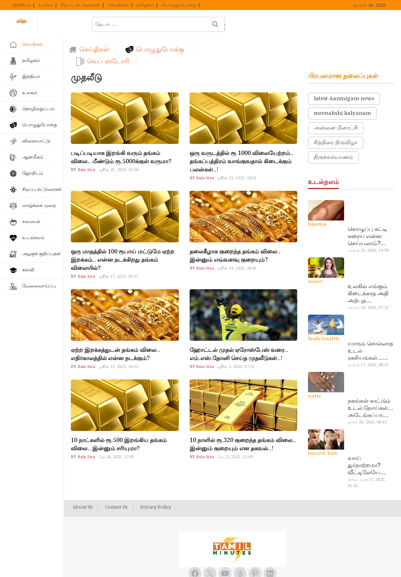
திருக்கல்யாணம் (333, 127)
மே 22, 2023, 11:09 (235, 427)
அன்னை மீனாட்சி (336, 98)
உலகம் (45, 5)
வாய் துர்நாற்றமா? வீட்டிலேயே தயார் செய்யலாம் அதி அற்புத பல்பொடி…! (370, 436)
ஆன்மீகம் (32, 157)
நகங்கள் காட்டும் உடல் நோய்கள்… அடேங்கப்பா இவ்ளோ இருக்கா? (370, 378)
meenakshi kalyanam (342, 83)
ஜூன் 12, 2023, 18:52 (118, 337)
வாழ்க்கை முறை (39, 205)
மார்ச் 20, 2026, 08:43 (367, 392)
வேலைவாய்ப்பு (39, 286)
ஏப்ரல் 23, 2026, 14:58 (368, 221)
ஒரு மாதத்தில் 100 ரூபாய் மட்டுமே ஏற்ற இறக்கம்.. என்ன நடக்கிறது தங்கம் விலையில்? (122, 230)
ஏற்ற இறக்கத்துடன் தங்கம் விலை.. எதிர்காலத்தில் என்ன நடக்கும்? (115, 324)
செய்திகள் (118, 5)
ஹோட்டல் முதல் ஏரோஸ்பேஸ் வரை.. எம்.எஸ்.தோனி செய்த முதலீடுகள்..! (239, 324)
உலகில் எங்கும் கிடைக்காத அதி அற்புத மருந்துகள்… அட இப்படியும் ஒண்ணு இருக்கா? (370, 264)
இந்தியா (22, 5)
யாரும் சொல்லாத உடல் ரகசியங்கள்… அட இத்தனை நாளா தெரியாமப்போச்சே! (370, 321)
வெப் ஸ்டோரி (282, 24)
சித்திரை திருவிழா (336, 113)
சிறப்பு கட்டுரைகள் (80, 5)
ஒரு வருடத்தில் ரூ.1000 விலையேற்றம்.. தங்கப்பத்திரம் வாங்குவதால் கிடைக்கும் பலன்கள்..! (242, 132)
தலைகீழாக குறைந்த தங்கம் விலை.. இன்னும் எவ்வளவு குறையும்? (235, 226)
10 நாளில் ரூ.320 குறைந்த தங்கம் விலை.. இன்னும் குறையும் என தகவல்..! (243, 415)
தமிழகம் (145, 5)
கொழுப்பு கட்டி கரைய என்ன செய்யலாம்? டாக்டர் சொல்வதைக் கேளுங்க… (367, 207)
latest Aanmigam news (344, 69)
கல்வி (28, 270)
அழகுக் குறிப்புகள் (41, 254)
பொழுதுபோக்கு (178, 5)
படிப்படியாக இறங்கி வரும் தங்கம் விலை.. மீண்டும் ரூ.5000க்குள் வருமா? (121, 128)
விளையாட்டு (36, 141)
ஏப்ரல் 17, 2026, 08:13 (368, 335)
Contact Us (116, 477)
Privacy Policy (155, 477)
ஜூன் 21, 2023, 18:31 (237, 148)
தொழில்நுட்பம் (38, 109)
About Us (83, 477)
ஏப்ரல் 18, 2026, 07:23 (368, 278)
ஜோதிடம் (32, 173)
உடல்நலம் (33, 238)
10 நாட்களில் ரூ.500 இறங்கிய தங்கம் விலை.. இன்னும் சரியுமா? (119, 415)
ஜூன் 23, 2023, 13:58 (118, 140)
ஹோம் (92, 24)
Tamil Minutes (224, 563)
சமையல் (31, 222)
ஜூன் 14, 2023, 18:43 (237, 239)
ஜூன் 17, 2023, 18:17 (118, 247)
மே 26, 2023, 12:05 (116, 427)
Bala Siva (86, 140)
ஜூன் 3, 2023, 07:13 (235, 337)
